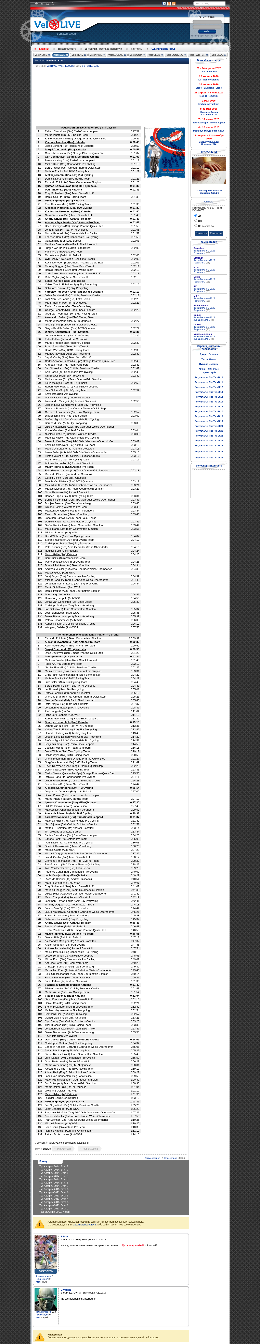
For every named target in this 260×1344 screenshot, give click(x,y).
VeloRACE (59, 55)
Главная (44, 48)
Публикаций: (42, 1279)
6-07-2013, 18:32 (90, 66)
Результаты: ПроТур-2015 (209, 401)
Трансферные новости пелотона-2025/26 (209, 191)
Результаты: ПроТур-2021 (209, 431)
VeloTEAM (77, 55)
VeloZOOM (136, 55)
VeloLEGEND (116, 55)
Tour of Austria (90, 1148)
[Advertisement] (130, 97)
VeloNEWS (41, 55)
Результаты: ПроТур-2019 (209, 421)
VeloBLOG (217, 55)
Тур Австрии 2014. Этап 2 (53, 1186)
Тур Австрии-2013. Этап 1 (53, 1208)
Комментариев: (43, 1276)
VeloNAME (96, 55)
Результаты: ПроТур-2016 (209, 406)
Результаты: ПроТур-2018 (209, 416)
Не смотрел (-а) (206, 226)
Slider (64, 1236)
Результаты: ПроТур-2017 (209, 411)
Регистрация (198, 36)
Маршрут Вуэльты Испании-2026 (209, 143)
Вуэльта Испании (208, 364)
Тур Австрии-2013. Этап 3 (53, 1202)
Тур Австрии (64, 1148)
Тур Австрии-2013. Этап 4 (53, 1198)
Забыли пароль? (214, 36)
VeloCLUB (154, 55)
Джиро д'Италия (209, 354)
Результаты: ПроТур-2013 (209, 392)
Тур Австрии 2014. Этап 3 (53, 1182)
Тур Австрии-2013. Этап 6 (53, 1192)
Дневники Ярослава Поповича (103, 48)
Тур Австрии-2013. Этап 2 (53, 1205)
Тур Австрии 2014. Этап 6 (53, 1173)
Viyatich (66, 1289)
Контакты (137, 48)
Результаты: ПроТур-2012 (209, 387)
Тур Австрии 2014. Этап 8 (53, 1166)
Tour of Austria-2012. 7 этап (54, 1211)
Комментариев (152, 1158)
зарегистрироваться (84, 1224)
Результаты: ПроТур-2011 (209, 382)
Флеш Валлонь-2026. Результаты (205, 251)
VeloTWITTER (197, 55)
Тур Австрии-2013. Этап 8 (53, 1189)
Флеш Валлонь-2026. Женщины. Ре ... (205, 318)
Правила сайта (67, 48)
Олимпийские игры (163, 48)
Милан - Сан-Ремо (209, 369)
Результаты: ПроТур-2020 (209, 426)
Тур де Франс (208, 359)
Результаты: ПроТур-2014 (209, 397)
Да (199, 216)
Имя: (38, 1282)
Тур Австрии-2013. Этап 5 (53, 1195)
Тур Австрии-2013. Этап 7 (50, 60)
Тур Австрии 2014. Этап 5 (53, 1176)
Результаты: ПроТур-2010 (209, 377)
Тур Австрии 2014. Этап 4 (53, 1179)
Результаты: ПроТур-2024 (209, 445)
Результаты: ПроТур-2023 (209, 440)
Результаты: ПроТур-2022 (209, 435)
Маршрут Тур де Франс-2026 (208, 130)
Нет (200, 221)
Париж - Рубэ (209, 372)
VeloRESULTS (66, 66)
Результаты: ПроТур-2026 (209, 457)
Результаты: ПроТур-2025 (209, 451)
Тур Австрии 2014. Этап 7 (53, 1169)
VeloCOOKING (174, 55)
